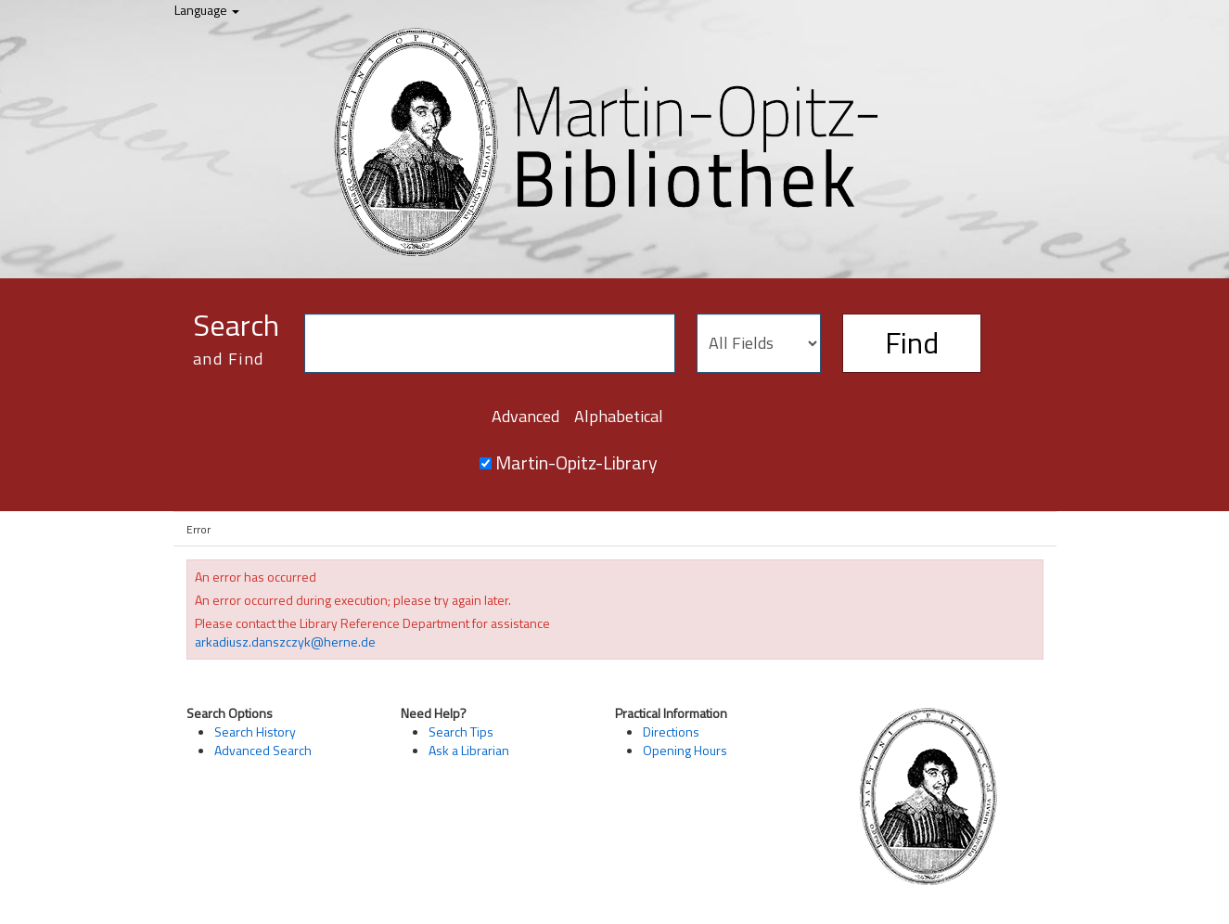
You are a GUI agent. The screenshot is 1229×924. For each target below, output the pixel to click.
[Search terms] (489, 343)
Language (206, 9)
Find (912, 342)
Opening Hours (685, 750)
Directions (671, 731)
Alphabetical (618, 416)
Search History (255, 731)
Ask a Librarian (469, 750)
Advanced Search (263, 750)
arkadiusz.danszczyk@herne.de (285, 641)
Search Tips (461, 731)
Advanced (525, 416)
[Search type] (759, 343)
